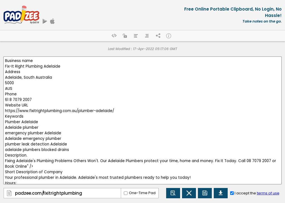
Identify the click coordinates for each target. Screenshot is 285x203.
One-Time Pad (142, 192)
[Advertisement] (114, 28)
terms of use (268, 193)
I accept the (257, 193)
